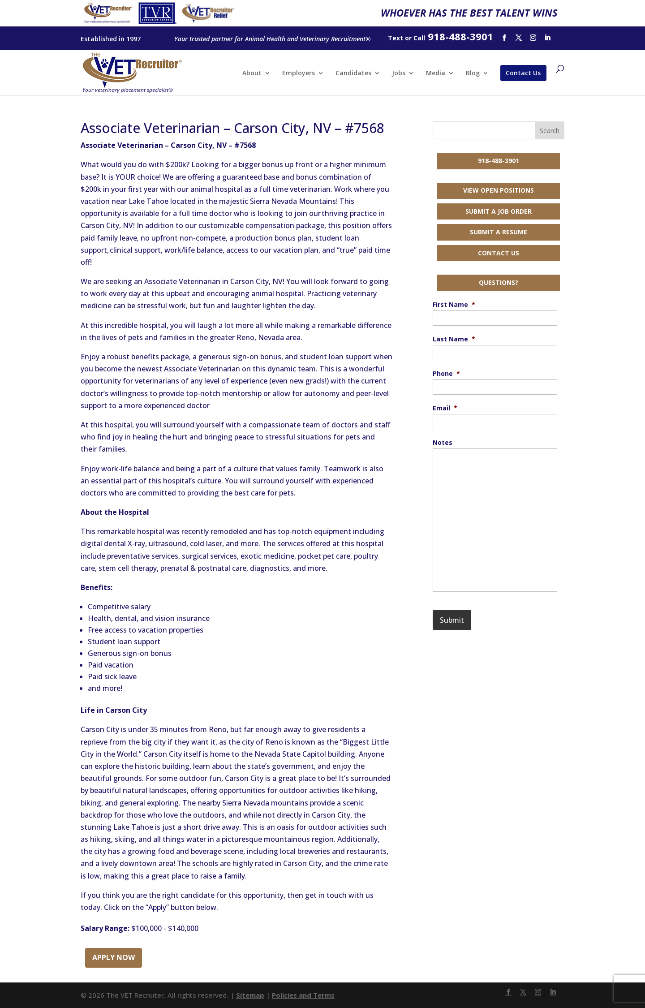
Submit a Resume (498, 232)
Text (395, 38)
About (252, 73)
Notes (442, 443)
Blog (473, 73)
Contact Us (523, 73)
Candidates (353, 73)
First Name (454, 305)
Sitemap (250, 995)
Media (435, 73)
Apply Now (113, 957)
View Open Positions (498, 190)
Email (445, 408)
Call (419, 38)
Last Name (454, 339)
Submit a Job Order (498, 211)
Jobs (398, 73)
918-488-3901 (498, 160)
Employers (298, 73)
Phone (446, 374)
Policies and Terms (303, 995)
